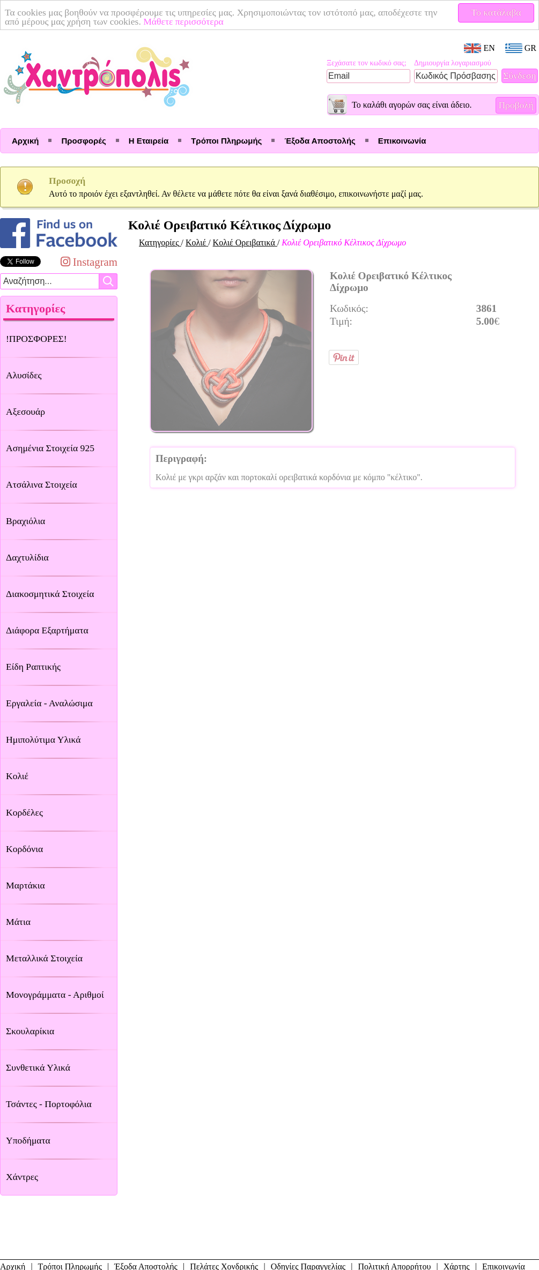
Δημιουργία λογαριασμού (452, 63)
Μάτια (18, 921)
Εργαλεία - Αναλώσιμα (49, 703)
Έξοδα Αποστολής (319, 140)
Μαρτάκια (25, 885)
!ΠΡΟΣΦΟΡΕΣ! (36, 338)
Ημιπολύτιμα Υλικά (43, 739)
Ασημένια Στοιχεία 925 (50, 448)
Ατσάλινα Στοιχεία (41, 484)
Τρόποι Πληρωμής (226, 140)
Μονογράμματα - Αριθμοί (55, 994)
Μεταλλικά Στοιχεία (44, 958)
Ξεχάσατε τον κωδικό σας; (367, 63)
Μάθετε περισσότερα (183, 21)
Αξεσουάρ (25, 411)
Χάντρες (22, 1176)
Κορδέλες (24, 812)
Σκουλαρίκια (30, 1031)
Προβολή (516, 105)
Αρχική (25, 140)
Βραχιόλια (25, 521)
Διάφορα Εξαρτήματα (47, 630)
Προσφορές (83, 140)
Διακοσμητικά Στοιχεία (50, 593)
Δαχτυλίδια (27, 557)
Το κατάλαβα (496, 12)
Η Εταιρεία (148, 140)
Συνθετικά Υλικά (38, 1067)
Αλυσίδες (24, 375)
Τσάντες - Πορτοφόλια (49, 1104)
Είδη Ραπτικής (33, 666)
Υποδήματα (28, 1140)
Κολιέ (17, 776)
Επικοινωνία (402, 140)
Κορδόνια (24, 848)
